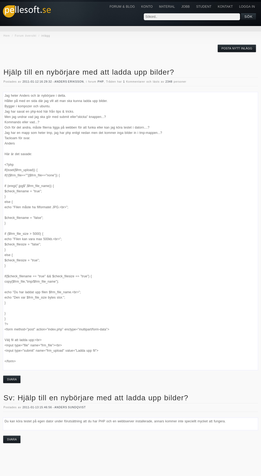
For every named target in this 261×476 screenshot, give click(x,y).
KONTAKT (225, 6)
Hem (6, 35)
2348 (169, 81)
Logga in (247, 6)
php (101, 81)
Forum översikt (25, 35)
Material (167, 6)
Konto (147, 6)
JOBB (185, 6)
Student (203, 6)
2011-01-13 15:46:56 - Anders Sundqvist (54, 407)
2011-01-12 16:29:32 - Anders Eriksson (53, 81)
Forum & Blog (122, 6)
